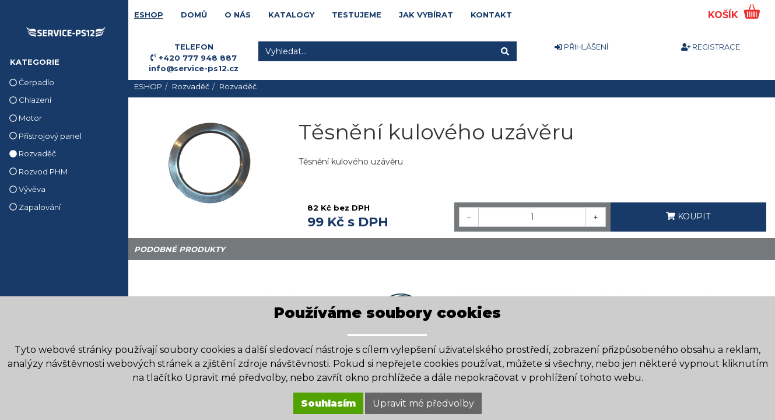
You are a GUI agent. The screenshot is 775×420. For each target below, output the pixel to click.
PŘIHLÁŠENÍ (581, 46)
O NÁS (238, 14)
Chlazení (30, 99)
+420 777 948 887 (198, 57)
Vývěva (27, 189)
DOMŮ (194, 14)
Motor (25, 118)
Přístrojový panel (45, 136)
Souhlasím (328, 403)
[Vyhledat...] (376, 51)
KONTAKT (491, 14)
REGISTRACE (710, 46)
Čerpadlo (31, 82)
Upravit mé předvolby (423, 403)
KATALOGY (291, 14)
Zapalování (35, 207)
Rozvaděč (32, 153)
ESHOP (148, 14)
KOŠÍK (724, 14)
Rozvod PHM (38, 171)
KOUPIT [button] (688, 216)
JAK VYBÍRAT (426, 14)
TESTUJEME (356, 14)
